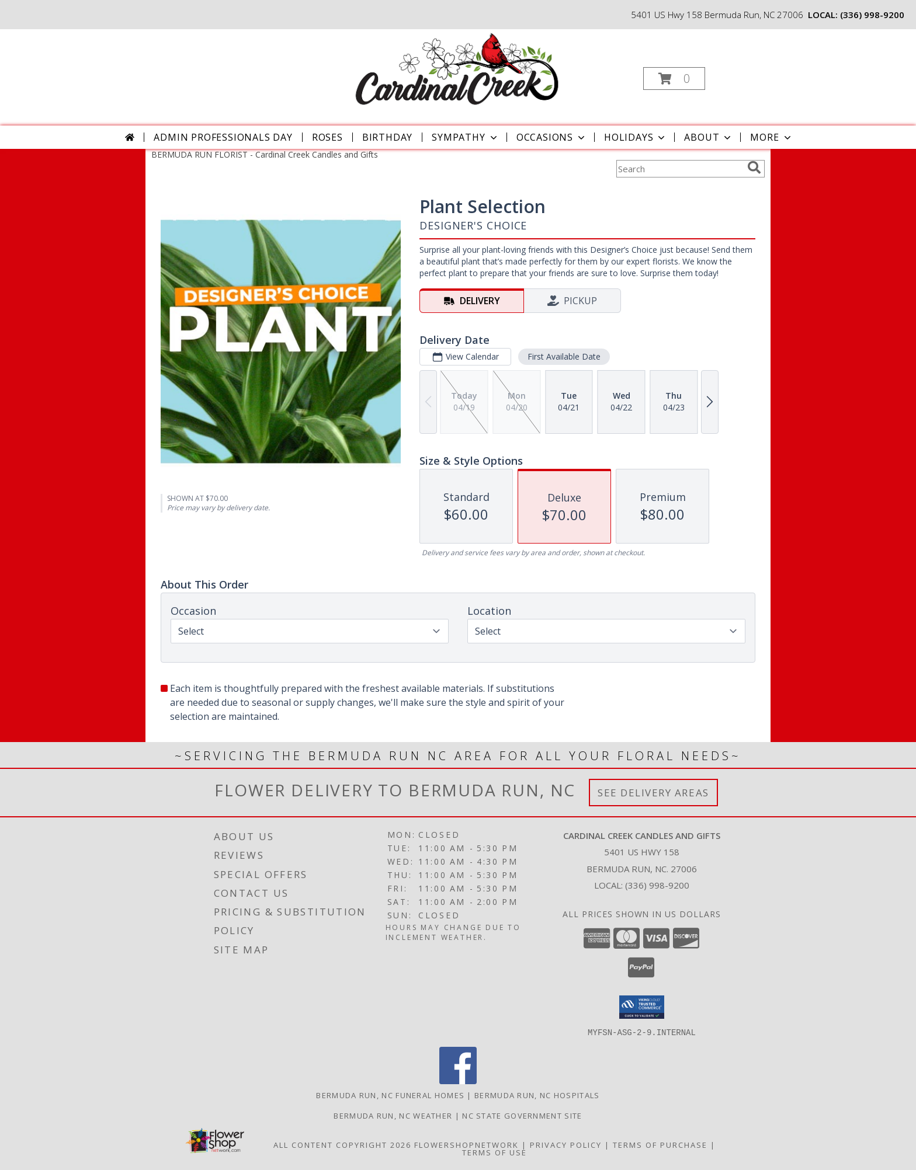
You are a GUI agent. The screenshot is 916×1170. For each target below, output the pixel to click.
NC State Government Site (522, 1115)
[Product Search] (679, 169)
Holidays (635, 137)
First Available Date (564, 356)
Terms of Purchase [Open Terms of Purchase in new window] (660, 1144)
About (708, 137)
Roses (327, 137)
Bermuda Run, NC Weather (393, 1115)
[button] (674, 78)
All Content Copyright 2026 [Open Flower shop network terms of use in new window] (342, 1144)
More (771, 137)
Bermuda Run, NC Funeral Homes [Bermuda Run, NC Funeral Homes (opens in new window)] (390, 1094)
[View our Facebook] (458, 1080)
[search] (754, 168)
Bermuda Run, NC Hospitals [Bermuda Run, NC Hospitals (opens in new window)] (537, 1094)
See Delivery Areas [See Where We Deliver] (653, 792)
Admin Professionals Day (223, 137)
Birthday (387, 137)
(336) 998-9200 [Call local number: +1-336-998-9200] (872, 14)
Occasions (551, 137)
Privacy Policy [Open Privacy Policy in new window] (566, 1144)
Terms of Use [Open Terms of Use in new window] (494, 1152)
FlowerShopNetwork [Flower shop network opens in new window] (466, 1144)
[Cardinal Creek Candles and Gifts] (457, 68)
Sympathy (465, 137)
